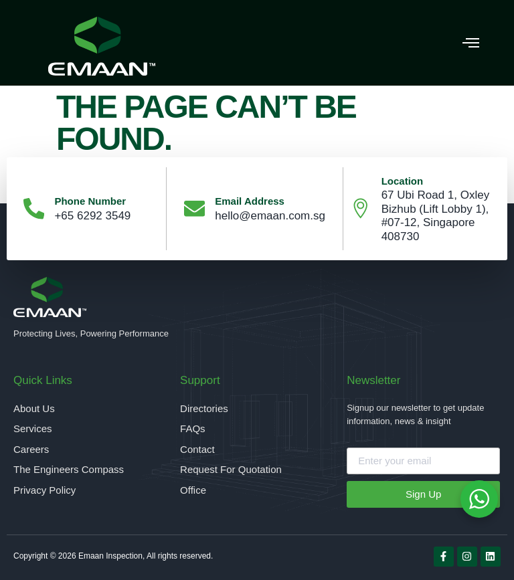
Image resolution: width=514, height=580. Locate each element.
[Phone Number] (34, 208)
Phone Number (90, 201)
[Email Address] (194, 208)
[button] (470, 43)
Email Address (250, 201)
